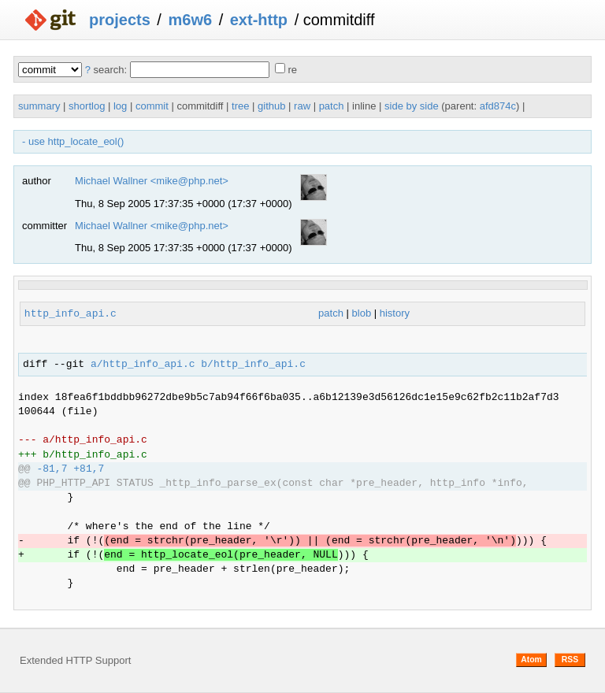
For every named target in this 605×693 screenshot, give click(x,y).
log (120, 106)
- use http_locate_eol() (73, 141)
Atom (531, 659)
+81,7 (88, 469)
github (271, 106)
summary (39, 106)
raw (302, 106)
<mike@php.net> (189, 181)
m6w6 (190, 19)
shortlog (87, 106)
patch (331, 106)
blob (362, 314)
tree (240, 106)
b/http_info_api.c (253, 365)
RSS (570, 659)
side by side (411, 106)
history (395, 314)
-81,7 (51, 469)
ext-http (259, 19)
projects (119, 19)
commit (152, 106)
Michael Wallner (111, 181)
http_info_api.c (70, 313)
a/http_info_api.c (143, 365)
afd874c (498, 106)
